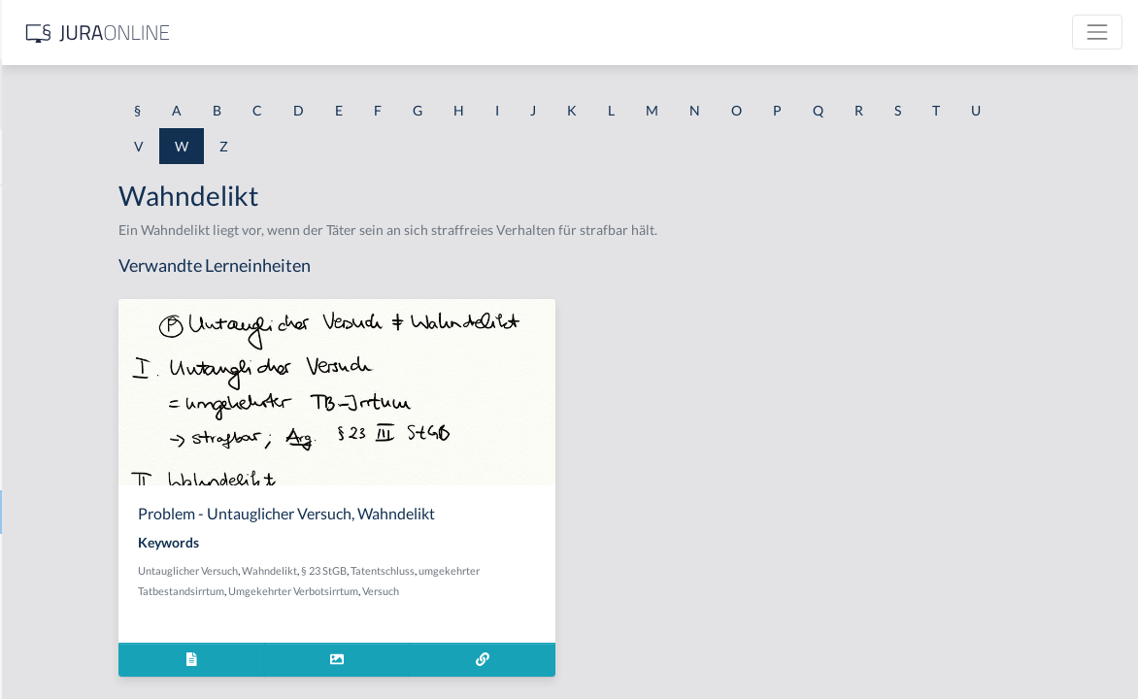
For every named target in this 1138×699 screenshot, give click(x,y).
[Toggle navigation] (1097, 32)
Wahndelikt (50, 512)
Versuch (587, 590)
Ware (32, 556)
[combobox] (155, 94)
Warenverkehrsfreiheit (84, 599)
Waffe (33, 206)
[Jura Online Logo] (407, 32)
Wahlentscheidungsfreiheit (97, 337)
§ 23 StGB (530, 570)
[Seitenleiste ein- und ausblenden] (279, 30)
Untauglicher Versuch (395, 570)
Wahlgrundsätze (64, 424)
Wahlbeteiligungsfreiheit (90, 293)
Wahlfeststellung (66, 381)
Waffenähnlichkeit (71, 250)
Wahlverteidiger (64, 468)
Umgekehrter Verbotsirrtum (500, 590)
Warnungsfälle (59, 643)
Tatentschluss (589, 570)
